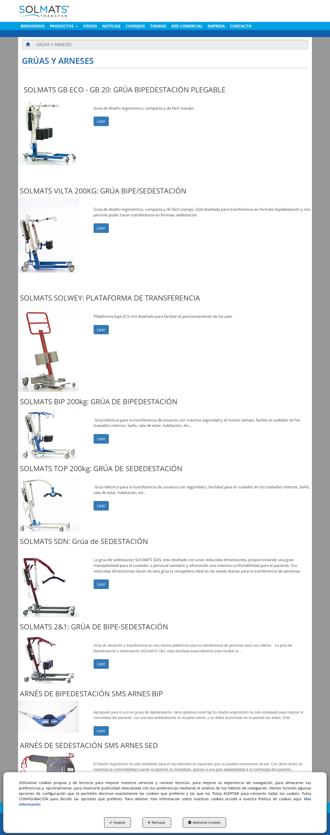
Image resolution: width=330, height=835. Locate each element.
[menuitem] (32, 26)
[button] (65, 11)
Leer (101, 121)
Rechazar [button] (157, 822)
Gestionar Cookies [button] (204, 822)
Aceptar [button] (117, 822)
